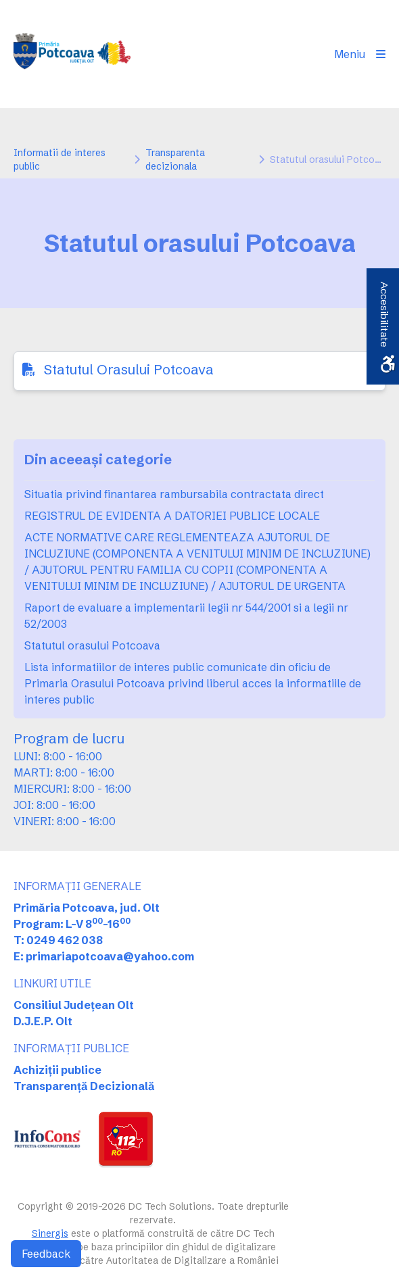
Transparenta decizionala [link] (175, 159)
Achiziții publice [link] (57, 1070)
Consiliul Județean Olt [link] (74, 1005)
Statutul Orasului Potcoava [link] (129, 369)
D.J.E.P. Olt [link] (43, 1021)
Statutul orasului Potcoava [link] (92, 645)
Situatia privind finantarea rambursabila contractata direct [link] (174, 494)
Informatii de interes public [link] (59, 159)
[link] (72, 54)
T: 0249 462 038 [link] (58, 940)
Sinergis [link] (50, 1233)
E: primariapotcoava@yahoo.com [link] (104, 956)
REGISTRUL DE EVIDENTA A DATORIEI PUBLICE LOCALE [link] (172, 515)
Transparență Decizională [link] (84, 1086)
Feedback (46, 1253)
